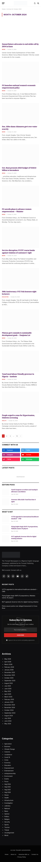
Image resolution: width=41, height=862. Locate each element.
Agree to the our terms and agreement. (20, 640)
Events (6, 779)
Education (7, 765)
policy (26, 640)
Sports (6, 824)
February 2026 (9, 667)
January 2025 (8, 702)
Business (7, 746)
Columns (7, 752)
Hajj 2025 (7, 787)
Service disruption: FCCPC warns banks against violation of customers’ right (18, 251)
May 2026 (7, 659)
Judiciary (7, 806)
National (7, 808)
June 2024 (7, 721)
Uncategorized (9, 833)
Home (3, 9)
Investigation (8, 803)
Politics (6, 816)
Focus (6, 781)
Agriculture (8, 744)
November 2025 (9, 675)
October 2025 (8, 678)
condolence (8, 754)
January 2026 (8, 670)
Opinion (6, 814)
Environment (8, 776)
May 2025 (7, 691)
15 (17, 436)
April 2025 (7, 694)
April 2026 (7, 662)
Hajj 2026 (7, 792)
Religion (7, 819)
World (6, 835)
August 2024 (8, 715)
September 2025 (9, 680)
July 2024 (7, 718)
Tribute (6, 830)
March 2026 (8, 664)
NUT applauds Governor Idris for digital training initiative (20, 602)
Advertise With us (24, 854)
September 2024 (9, 713)
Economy (7, 762)
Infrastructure (8, 800)
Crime (6, 760)
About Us (13, 854)
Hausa (6, 795)
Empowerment (9, 768)
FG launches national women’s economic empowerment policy (19, 86)
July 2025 (7, 686)
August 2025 (8, 683)
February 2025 (9, 699)
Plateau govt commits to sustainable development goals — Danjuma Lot (17, 334)
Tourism (7, 827)
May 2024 (7, 723)
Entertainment (8, 771)
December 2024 (9, 705)
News (6, 811)
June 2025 (7, 688)
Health (6, 797)
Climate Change (9, 749)
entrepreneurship (10, 773)
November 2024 (9, 707)
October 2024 (8, 710)
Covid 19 (7, 757)
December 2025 (9, 672)
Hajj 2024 (7, 784)
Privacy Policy (21, 857)
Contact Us (34, 854)
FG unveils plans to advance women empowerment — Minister (16, 210)
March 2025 (8, 697)
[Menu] (3, 3)
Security (7, 822)
